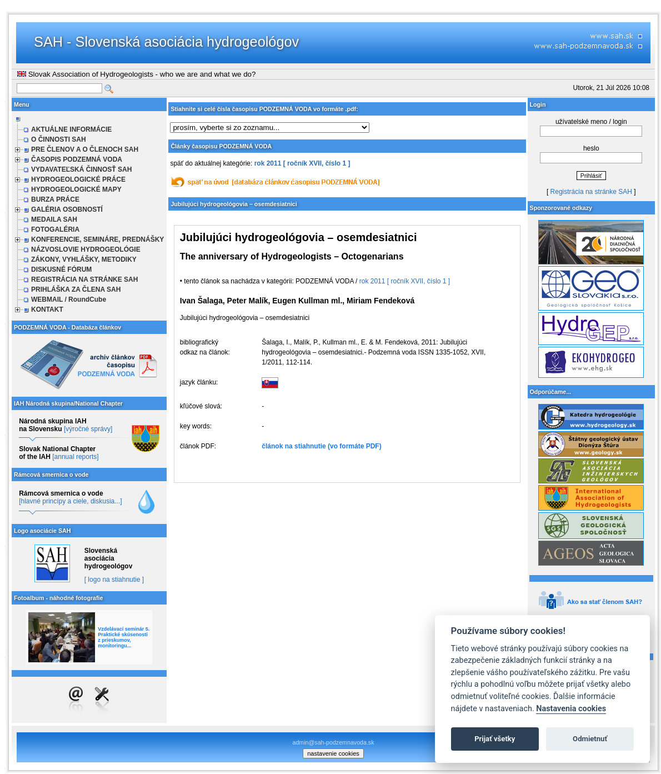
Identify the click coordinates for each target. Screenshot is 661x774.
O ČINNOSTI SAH (58, 139)
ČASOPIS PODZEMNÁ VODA (76, 159)
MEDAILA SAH (54, 219)
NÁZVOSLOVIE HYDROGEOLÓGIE (86, 249)
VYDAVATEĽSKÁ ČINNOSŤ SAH (81, 169)
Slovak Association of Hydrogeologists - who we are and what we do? (136, 74)
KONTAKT (47, 309)
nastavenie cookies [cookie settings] (333, 753)
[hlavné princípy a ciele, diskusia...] (70, 501)
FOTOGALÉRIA (55, 229)
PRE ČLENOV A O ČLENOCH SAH (84, 149)
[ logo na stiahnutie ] (114, 579)
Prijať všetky (494, 739)
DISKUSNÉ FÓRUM (61, 269)
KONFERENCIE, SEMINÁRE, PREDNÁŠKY (97, 239)
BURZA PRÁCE (55, 199)
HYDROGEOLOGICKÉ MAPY (76, 189)
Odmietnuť (590, 739)
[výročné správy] (88, 429)
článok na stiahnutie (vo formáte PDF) (321, 446)
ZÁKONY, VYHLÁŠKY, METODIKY (84, 259)
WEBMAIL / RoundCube (68, 299)
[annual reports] (75, 457)
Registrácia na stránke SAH (591, 192)
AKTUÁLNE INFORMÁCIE (71, 129)
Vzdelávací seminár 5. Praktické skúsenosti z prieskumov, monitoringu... (123, 637)
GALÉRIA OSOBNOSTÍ (67, 209)
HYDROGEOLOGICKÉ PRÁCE (78, 179)
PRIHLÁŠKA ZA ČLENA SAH (76, 289)
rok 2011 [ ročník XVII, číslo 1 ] (302, 163)
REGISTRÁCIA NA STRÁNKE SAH (84, 279)
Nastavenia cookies (571, 708)
